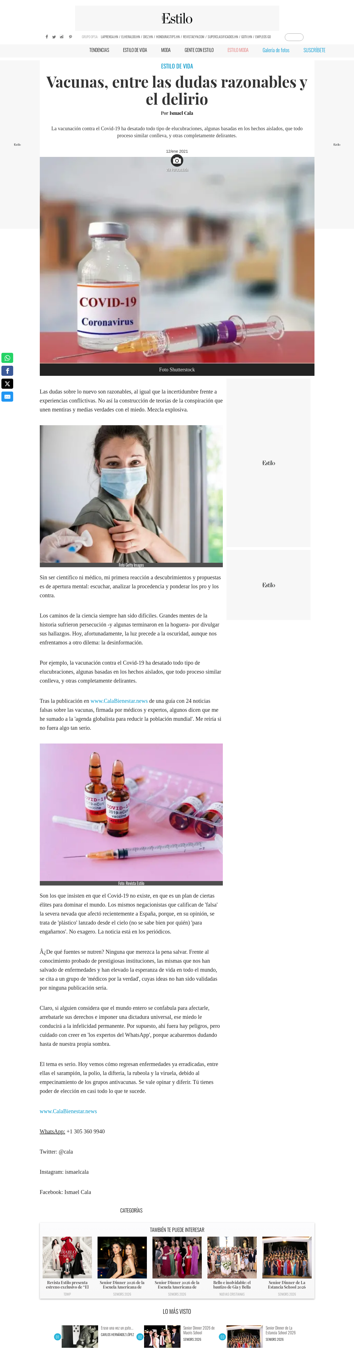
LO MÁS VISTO (177, 1311)
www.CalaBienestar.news (119, 701)
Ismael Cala (181, 113)
